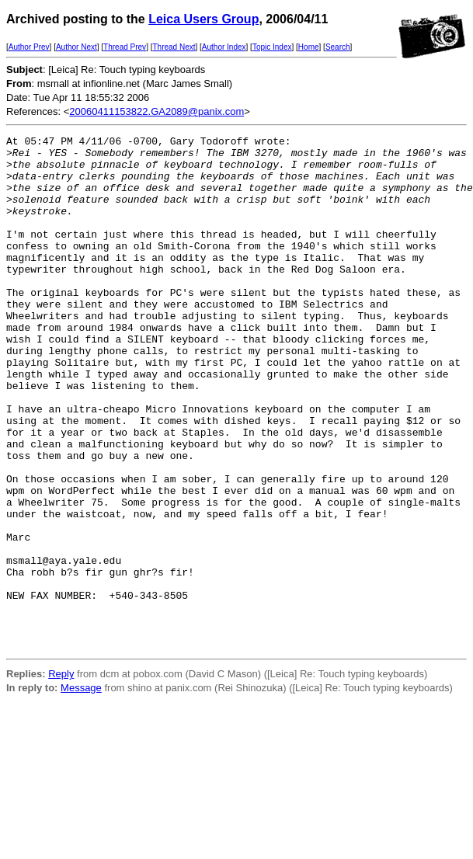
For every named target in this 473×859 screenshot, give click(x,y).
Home (308, 47)
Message (81, 790)
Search (337, 47)
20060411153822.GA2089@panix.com (156, 111)
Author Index (224, 47)
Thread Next (173, 47)
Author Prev (29, 47)
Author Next (76, 47)
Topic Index (272, 47)
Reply (61, 776)
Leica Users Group (203, 19)
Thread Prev (124, 47)
